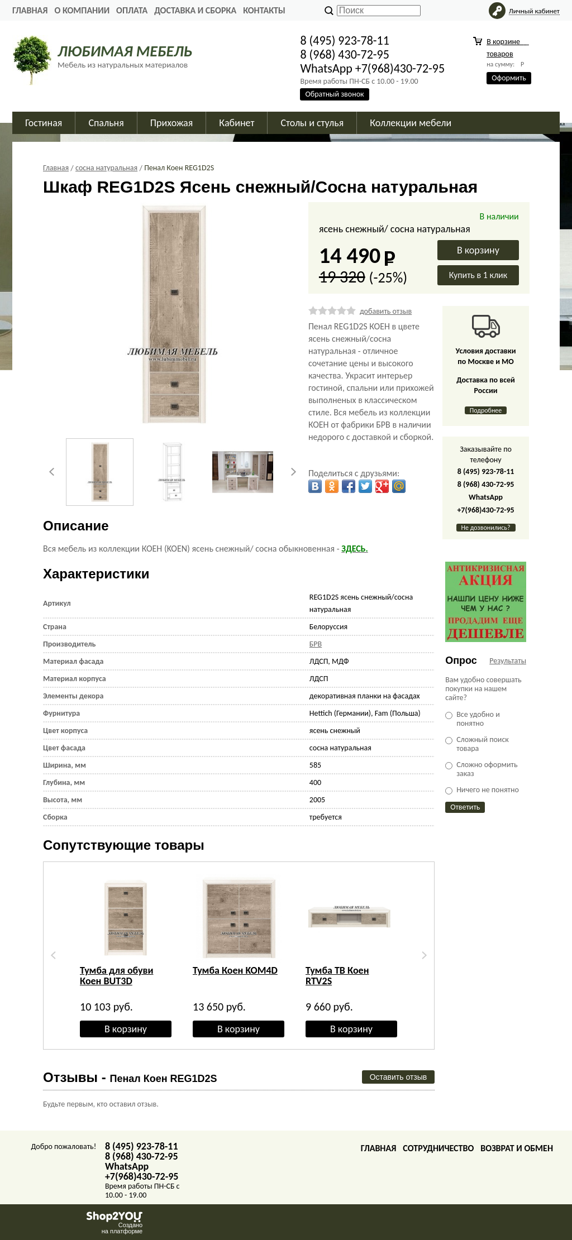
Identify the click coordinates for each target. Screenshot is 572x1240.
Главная (29, 10)
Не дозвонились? (486, 528)
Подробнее (486, 410)
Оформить (509, 78)
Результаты (507, 661)
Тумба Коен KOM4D (235, 970)
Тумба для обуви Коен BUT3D (116, 975)
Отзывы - (130, 1077)
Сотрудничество (438, 1148)
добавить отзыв (386, 311)
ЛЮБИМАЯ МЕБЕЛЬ (125, 51)
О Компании (81, 10)
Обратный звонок (334, 94)
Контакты (264, 10)
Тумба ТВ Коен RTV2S (337, 975)
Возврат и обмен (516, 1148)
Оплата (131, 10)
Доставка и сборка (195, 10)
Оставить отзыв (398, 1077)
